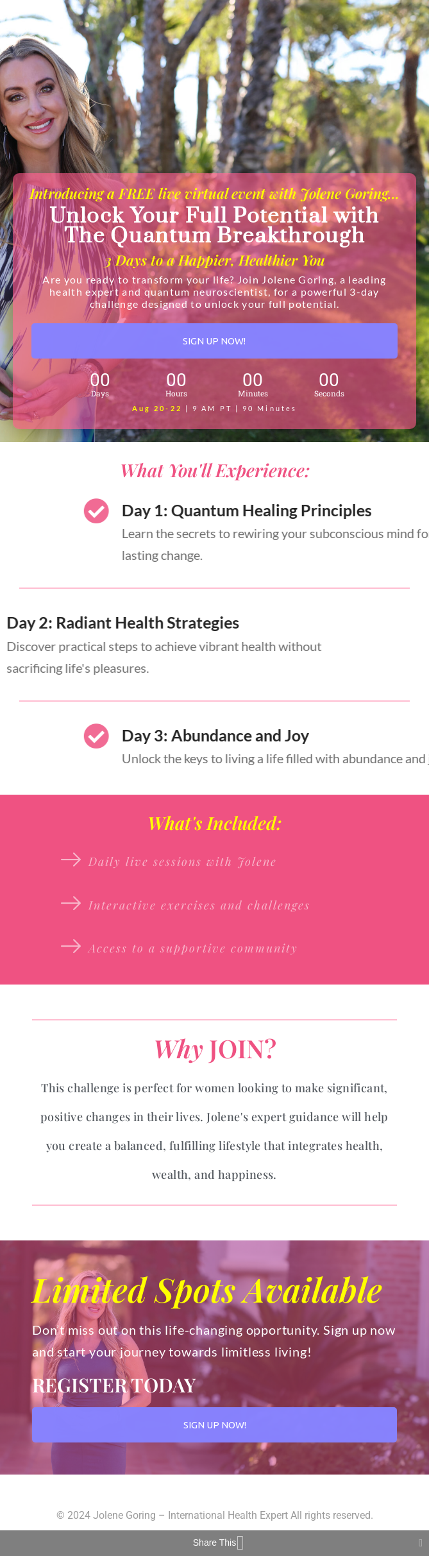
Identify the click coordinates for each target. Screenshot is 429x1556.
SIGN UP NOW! (214, 340)
